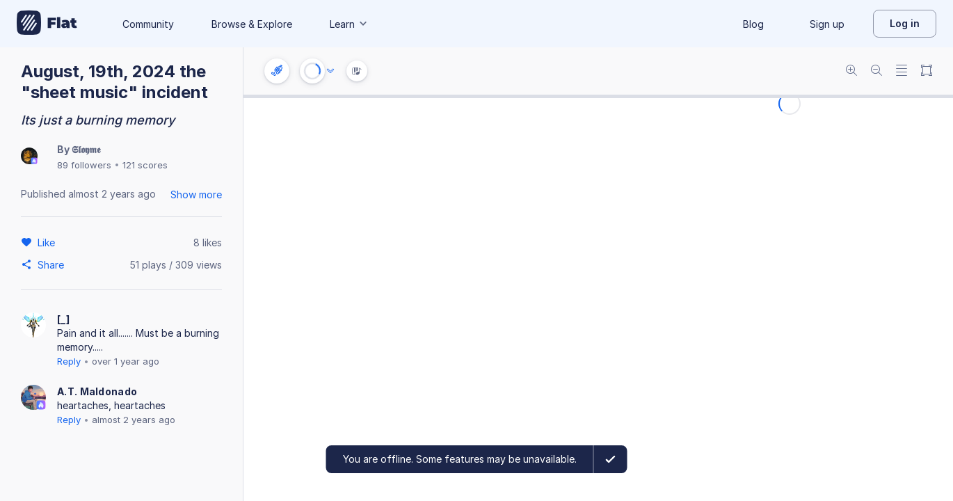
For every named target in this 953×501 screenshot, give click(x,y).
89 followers (84, 164)
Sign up (827, 24)
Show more (196, 194)
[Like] (48, 242)
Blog (753, 24)
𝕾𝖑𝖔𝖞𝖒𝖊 (86, 149)
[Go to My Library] (47, 23)
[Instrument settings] (276, 71)
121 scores (145, 164)
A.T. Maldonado (97, 391)
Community (148, 24)
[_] (63, 319)
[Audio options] (330, 71)
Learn (349, 24)
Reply (69, 361)
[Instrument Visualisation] (356, 71)
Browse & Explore (251, 24)
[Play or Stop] (312, 71)
